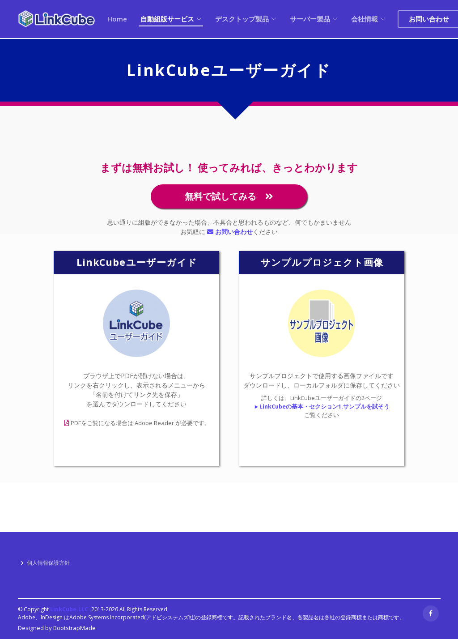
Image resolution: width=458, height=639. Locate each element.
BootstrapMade (74, 628)
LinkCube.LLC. (70, 609)
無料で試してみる (229, 196)
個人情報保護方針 (48, 563)
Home (117, 18)
